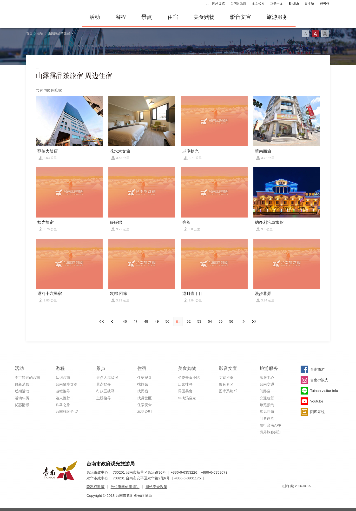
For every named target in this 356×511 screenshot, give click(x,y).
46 (125, 321)
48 (146, 321)
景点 (146, 17)
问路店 (265, 391)
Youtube (316, 401)
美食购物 (204, 17)
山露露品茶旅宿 (59, 33)
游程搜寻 (63, 391)
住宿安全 (144, 405)
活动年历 (22, 398)
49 (157, 321)
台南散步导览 (66, 384)
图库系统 (226, 391)
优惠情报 (22, 405)
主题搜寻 (103, 398)
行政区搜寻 (105, 391)
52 (189, 321)
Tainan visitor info (324, 390)
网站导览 (218, 3)
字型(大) (325, 33)
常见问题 (267, 411)
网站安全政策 (156, 487)
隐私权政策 (95, 487)
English (294, 3)
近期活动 (22, 391)
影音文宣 (240, 17)
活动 (94, 17)
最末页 (254, 321)
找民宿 (142, 391)
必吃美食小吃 (189, 377)
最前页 (102, 321)
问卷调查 (267, 418)
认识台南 (63, 377)
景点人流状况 (107, 377)
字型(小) (305, 33)
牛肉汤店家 (187, 398)
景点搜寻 (103, 384)
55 (220, 321)
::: (207, 3)
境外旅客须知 (270, 432)
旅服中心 (267, 377)
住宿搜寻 (144, 377)
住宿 (172, 17)
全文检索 (258, 3)
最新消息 (22, 384)
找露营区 (144, 398)
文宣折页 (226, 377)
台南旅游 (317, 369)
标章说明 (144, 411)
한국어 (324, 3)
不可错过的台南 (27, 377)
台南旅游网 (50, 17)
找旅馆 (142, 384)
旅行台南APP (270, 425)
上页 (243, 321)
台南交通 (267, 384)
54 (210, 321)
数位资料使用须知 (125, 487)
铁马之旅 (63, 405)
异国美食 (185, 391)
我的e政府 (285, 494)
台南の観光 (319, 380)
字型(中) (315, 33)
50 (167, 321)
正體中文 (276, 3)
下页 (113, 321)
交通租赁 (267, 398)
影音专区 (226, 384)
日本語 (309, 3)
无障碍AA (302, 494)
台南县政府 (238, 3)
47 (135, 321)
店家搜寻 (185, 384)
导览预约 (267, 405)
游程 (120, 17)
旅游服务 (277, 17)
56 (231, 321)
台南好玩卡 (65, 411)
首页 (29, 33)
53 (199, 321)
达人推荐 (63, 398)
